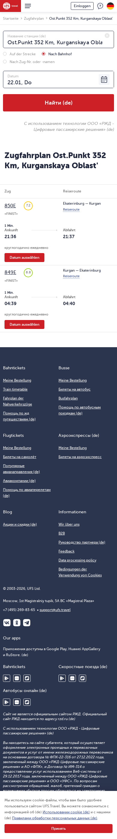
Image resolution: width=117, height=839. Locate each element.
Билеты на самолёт (19, 457)
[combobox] (59, 39)
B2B (61, 533)
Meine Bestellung (17, 380)
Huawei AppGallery (16, 678)
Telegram (27, 623)
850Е (10, 206)
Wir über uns (69, 524)
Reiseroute (71, 210)
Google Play (6, 678)
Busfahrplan (68, 398)
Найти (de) (59, 103)
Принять (58, 828)
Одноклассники (17, 623)
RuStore (27, 678)
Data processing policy (77, 560)
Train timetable (15, 389)
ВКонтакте (7, 623)
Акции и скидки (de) (20, 524)
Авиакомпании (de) (19, 481)
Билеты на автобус (74, 389)
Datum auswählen (24, 257)
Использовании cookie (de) (66, 812)
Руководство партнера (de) (81, 542)
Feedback (100, 6)
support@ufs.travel (55, 610)
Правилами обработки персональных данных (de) (54, 818)
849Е (10, 272)
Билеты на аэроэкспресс (80, 457)
